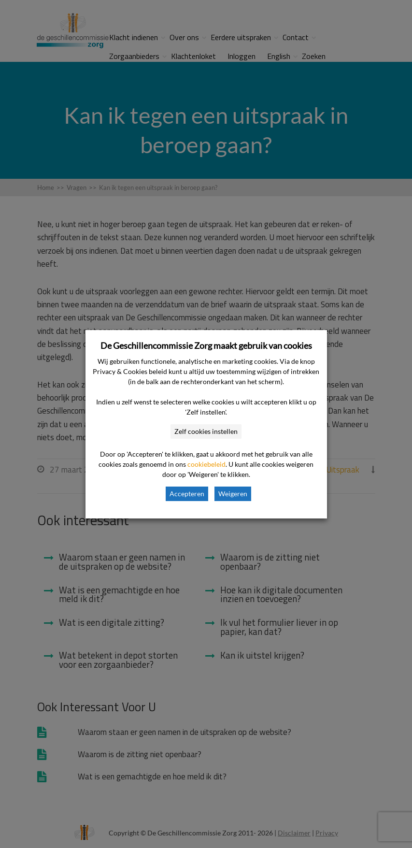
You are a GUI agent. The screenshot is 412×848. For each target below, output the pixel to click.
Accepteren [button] (187, 493)
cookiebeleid (206, 464)
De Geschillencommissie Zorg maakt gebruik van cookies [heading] (206, 345)
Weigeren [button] (232, 493)
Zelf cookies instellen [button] (206, 431)
